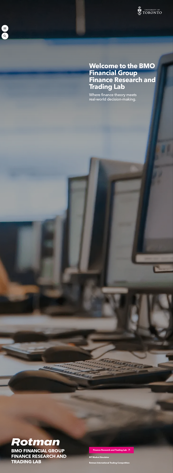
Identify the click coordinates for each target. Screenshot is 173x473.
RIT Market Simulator (99, 457)
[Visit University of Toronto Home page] (150, 10)
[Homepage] (35, 442)
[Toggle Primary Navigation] (4, 27)
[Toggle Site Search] (4, 34)
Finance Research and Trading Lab (112, 450)
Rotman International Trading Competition (109, 463)
